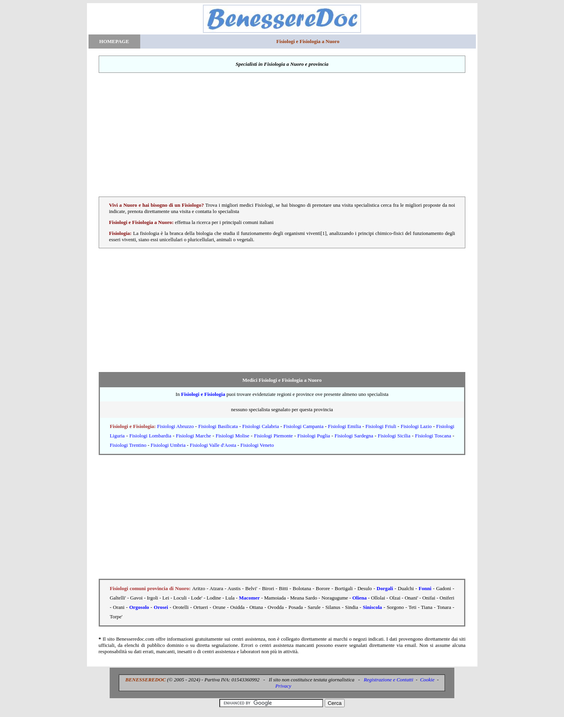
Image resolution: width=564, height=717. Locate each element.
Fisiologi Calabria (260, 426)
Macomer (249, 598)
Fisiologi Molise (232, 436)
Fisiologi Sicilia (394, 436)
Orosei (161, 607)
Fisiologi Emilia (344, 426)
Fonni (425, 588)
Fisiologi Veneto (257, 445)
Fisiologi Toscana (433, 436)
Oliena (359, 598)
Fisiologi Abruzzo (175, 426)
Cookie (427, 680)
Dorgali (385, 588)
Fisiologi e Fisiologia (203, 394)
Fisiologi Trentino (128, 445)
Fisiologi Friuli (380, 426)
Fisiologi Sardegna (353, 436)
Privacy (283, 686)
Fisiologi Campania (304, 426)
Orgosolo (139, 607)
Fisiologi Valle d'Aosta (213, 445)
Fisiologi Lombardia (150, 436)
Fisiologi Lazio (416, 426)
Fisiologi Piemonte (273, 436)
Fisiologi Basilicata (218, 426)
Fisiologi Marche (193, 436)
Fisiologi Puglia (313, 436)
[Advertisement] (282, 135)
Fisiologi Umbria (168, 445)
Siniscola (372, 607)
